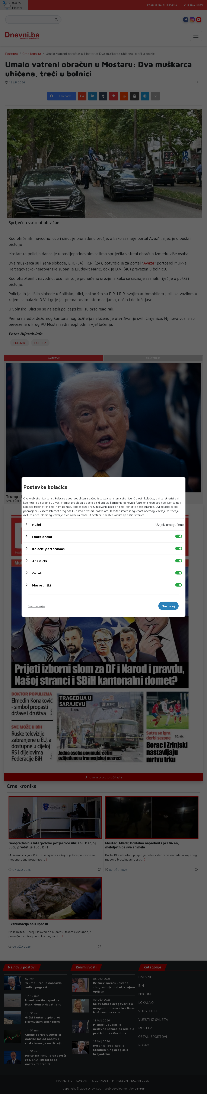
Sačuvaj (168, 606)
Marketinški (41, 585)
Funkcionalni (42, 536)
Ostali (37, 573)
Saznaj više (36, 606)
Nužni (36, 524)
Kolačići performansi (49, 549)
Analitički (39, 561)
